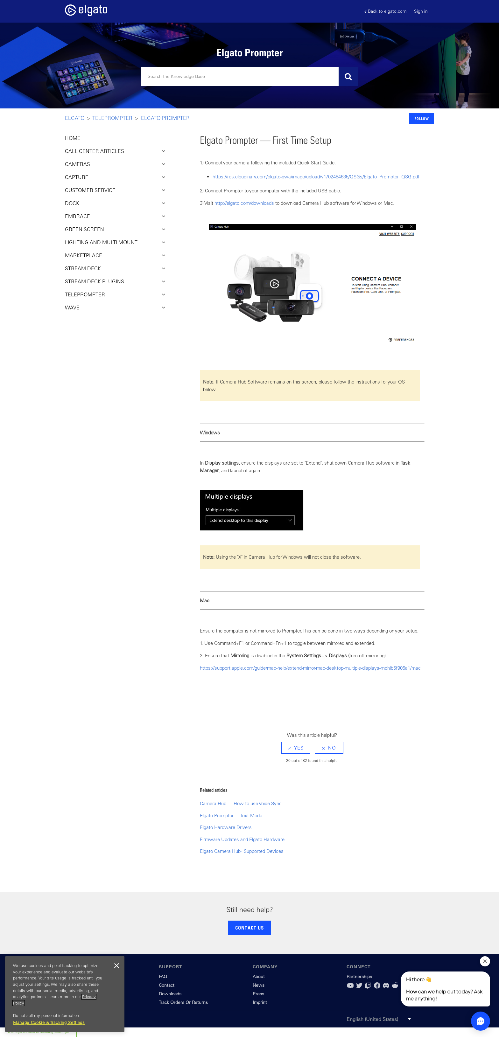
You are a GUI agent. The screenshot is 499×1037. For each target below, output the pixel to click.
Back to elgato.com (385, 11)
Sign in (421, 11)
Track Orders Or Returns (183, 1002)
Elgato (74, 118)
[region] (64, 994)
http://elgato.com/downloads (244, 203)
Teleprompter (112, 118)
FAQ (163, 976)
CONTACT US (249, 927)
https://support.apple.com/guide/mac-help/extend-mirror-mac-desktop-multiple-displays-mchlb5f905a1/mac (310, 668)
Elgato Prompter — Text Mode (231, 815)
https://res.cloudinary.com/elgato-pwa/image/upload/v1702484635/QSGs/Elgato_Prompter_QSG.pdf (316, 177)
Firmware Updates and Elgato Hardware (242, 839)
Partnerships (359, 976)
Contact (166, 985)
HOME (73, 138)
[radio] (295, 748)
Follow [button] (422, 118)
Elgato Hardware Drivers (226, 827)
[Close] (116, 966)
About (259, 976)
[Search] (249, 76)
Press (258, 994)
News (258, 985)
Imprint (260, 1002)
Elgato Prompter (165, 118)
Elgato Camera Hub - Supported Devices (242, 851)
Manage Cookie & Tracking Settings (49, 1022)
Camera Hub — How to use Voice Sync (241, 803)
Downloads (170, 994)
